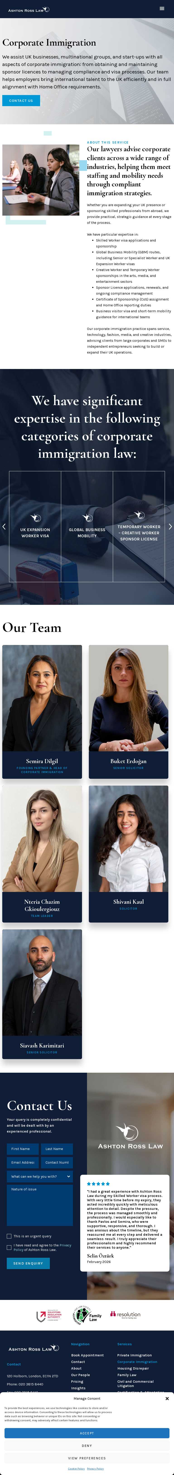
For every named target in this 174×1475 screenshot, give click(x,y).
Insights (78, 1388)
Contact (78, 1362)
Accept (87, 1433)
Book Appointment (87, 1355)
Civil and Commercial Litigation (135, 1383)
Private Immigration (134, 1355)
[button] (167, 1398)
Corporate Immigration (137, 1362)
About (76, 1368)
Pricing (77, 1381)
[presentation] (3, 527)
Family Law (126, 1375)
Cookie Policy (76, 1468)
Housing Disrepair (133, 1368)
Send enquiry (28, 1263)
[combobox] (40, 1176)
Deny (87, 1446)
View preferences (87, 1458)
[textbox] (35, 1176)
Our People (80, 1375)
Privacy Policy (95, 1468)
